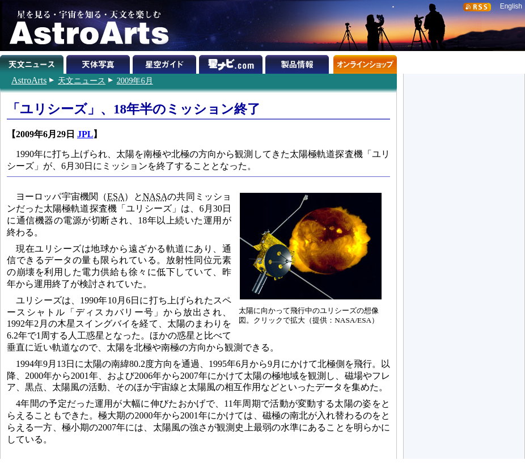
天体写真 (99, 62)
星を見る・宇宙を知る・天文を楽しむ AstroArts (85, 25)
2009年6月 (135, 80)
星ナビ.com (232, 62)
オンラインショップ (365, 62)
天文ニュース (81, 80)
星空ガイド (166, 62)
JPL (85, 134)
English (511, 6)
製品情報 (298, 62)
